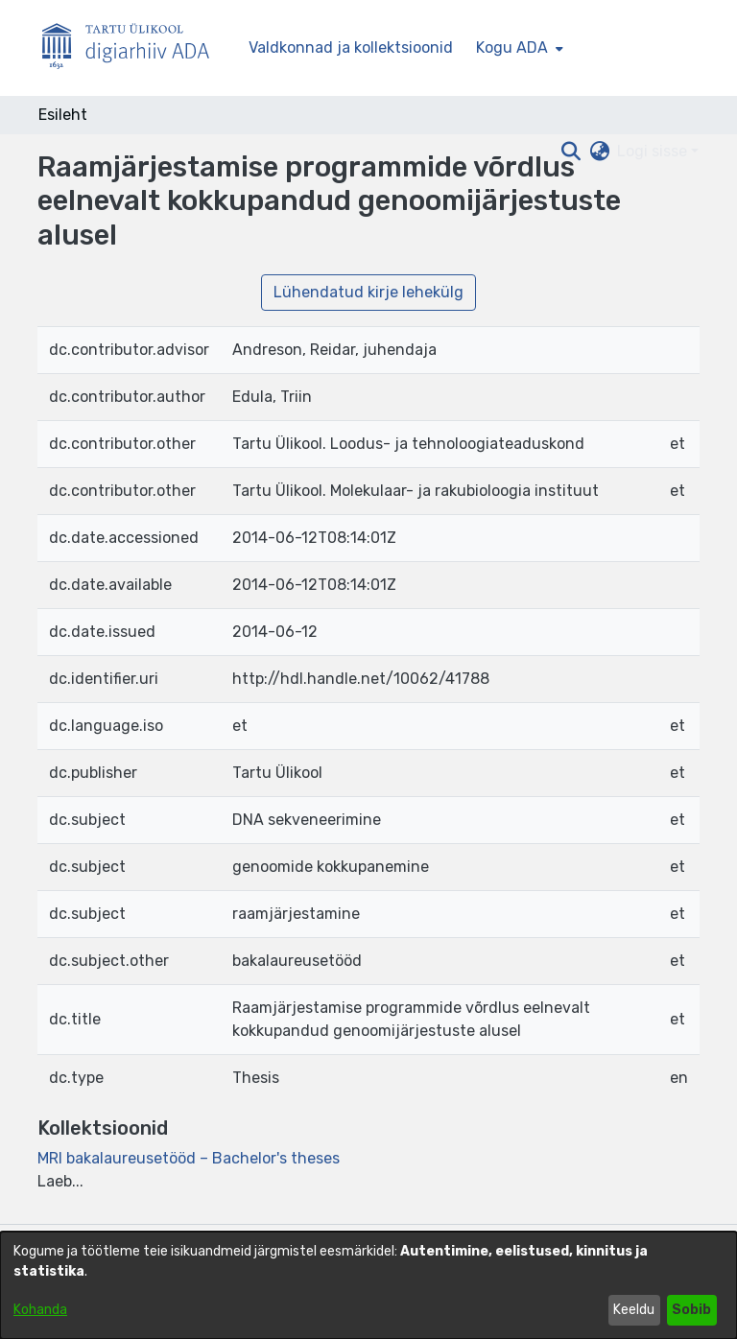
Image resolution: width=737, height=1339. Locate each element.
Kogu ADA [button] (512, 47)
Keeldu (633, 1310)
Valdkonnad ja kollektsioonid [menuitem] (351, 47)
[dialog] (368, 1285)
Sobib (691, 1310)
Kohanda (40, 1310)
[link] (188, 1158)
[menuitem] (517, 48)
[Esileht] (133, 48)
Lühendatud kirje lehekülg (368, 292)
